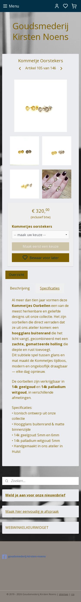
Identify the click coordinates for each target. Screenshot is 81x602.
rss (72, 594)
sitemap (63, 594)
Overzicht (16, 274)
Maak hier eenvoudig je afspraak (32, 511)
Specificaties (50, 288)
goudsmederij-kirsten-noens (24, 556)
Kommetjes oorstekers (32, 226)
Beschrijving (20, 288)
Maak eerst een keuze (41, 246)
